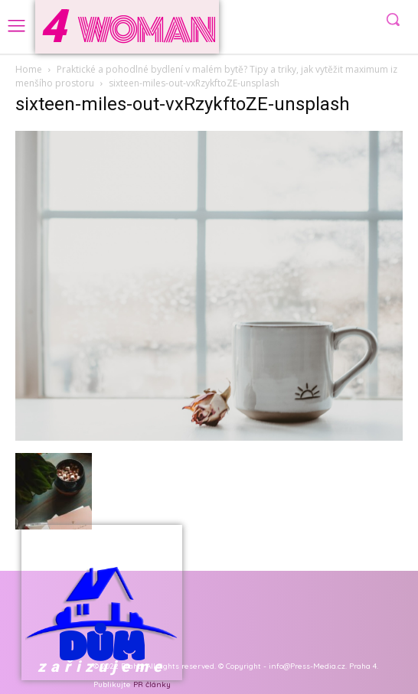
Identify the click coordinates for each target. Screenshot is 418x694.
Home (28, 69)
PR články (152, 684)
